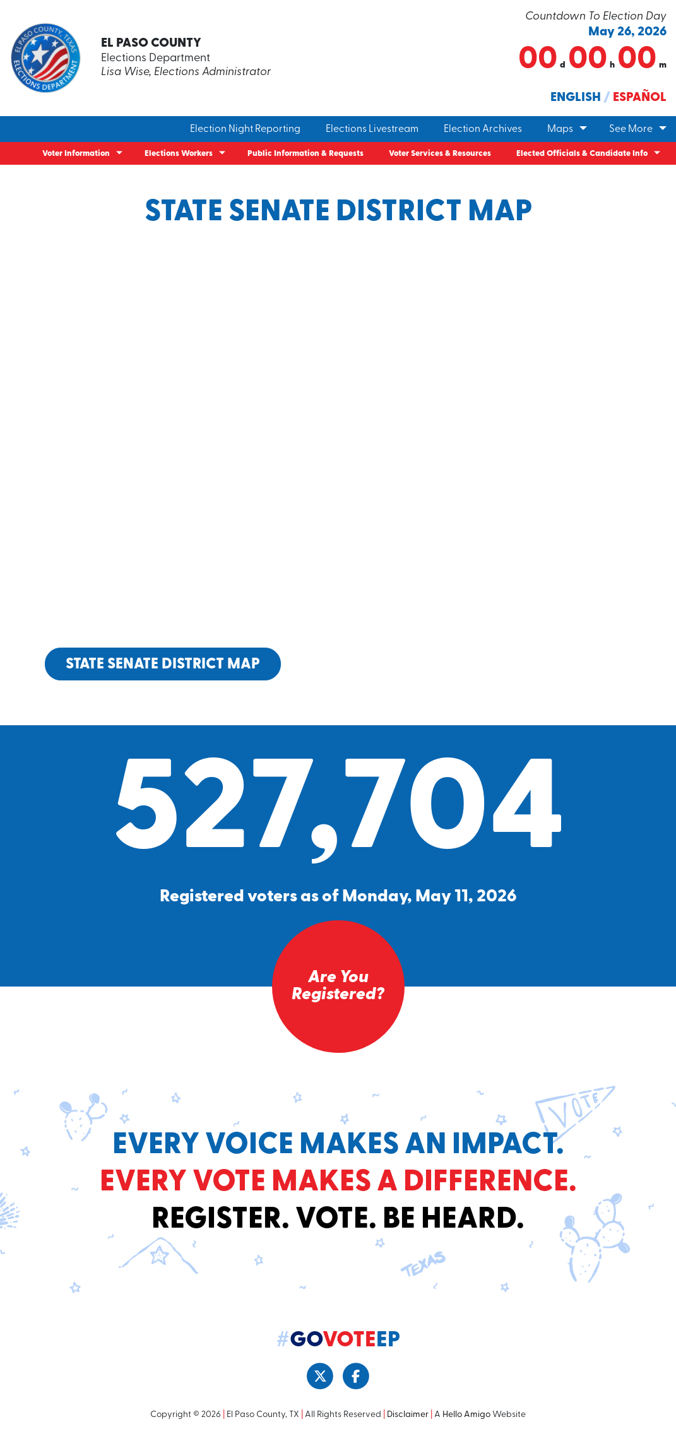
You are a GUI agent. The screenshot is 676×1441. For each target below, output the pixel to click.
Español (640, 98)
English (575, 98)
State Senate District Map (163, 664)
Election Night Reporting (245, 129)
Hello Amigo (466, 1415)
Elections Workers (179, 154)
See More (631, 129)
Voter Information (76, 154)
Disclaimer (408, 1415)
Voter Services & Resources (440, 154)
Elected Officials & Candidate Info (582, 154)
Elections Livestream (372, 129)
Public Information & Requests (305, 154)
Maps (560, 129)
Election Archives (483, 129)
